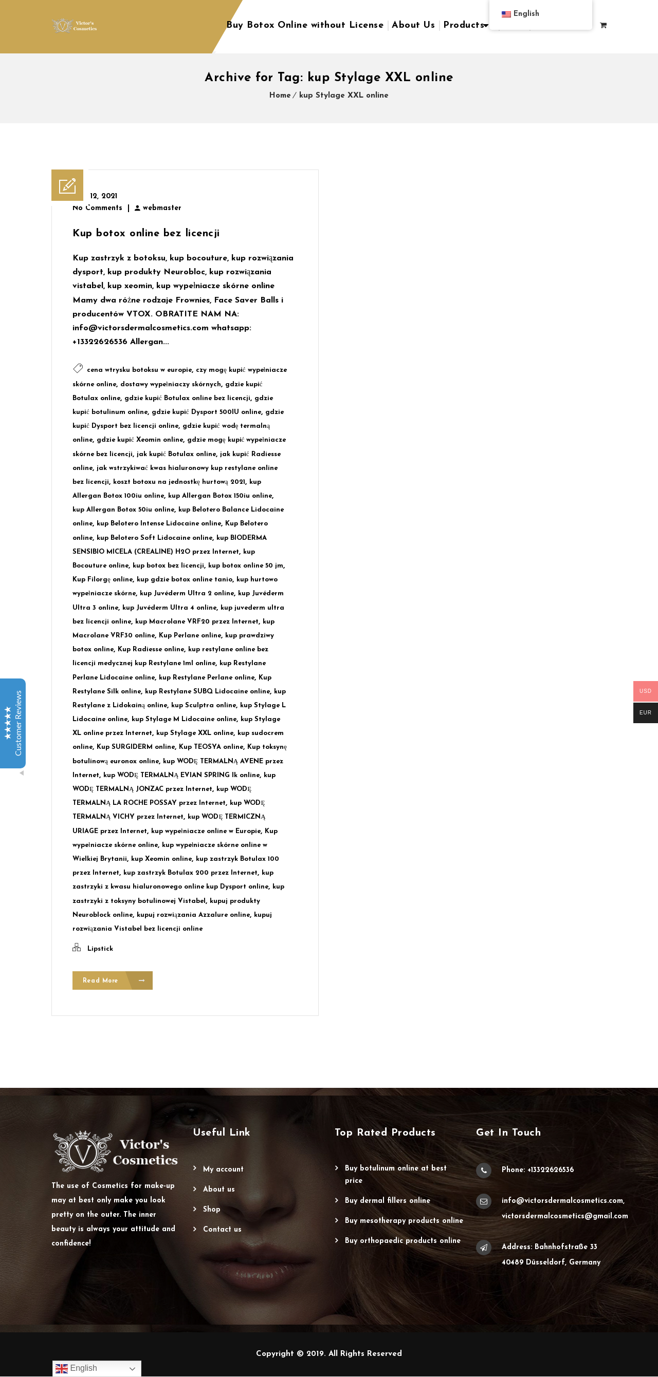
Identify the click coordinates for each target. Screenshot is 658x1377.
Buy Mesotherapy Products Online (404, 1221)
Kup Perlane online (190, 635)
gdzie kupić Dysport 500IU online (206, 412)
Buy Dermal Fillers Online (387, 1201)
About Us (413, 25)
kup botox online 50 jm (245, 565)
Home (280, 96)
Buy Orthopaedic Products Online (403, 1242)
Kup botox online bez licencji (146, 234)
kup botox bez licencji (168, 565)
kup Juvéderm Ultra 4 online (169, 608)
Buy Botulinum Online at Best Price (396, 1175)
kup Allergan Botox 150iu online (220, 496)
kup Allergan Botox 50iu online (123, 509)
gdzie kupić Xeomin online (140, 440)
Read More (114, 981)
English (76, 1369)
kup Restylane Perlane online (206, 677)
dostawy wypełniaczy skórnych (170, 384)
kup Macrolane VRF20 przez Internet (197, 621)
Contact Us (222, 1230)
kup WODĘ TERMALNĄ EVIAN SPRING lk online (181, 775)
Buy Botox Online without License (304, 25)
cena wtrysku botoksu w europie (139, 370)
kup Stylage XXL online (344, 96)
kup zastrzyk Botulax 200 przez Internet (190, 873)
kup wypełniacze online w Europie (206, 831)
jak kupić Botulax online (176, 454)
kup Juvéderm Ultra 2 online (187, 593)
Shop (212, 1210)
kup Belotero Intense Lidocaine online (159, 523)
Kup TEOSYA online (211, 747)
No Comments (97, 208)
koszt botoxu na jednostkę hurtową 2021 (179, 482)
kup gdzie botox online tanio (184, 579)
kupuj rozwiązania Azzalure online (193, 915)
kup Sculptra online (203, 705)
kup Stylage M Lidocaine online (184, 719)
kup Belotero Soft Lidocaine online (154, 538)
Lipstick (100, 949)
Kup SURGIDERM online (136, 747)
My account (223, 1170)
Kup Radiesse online (151, 649)
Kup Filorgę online (102, 579)
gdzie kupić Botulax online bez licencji (187, 398)
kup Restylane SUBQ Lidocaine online (207, 691)
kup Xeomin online (161, 859)
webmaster (162, 208)
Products (463, 25)
